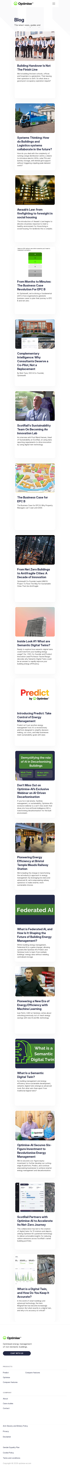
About (5, 1399)
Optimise (6, 1377)
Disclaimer (7, 1437)
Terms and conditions (11, 1458)
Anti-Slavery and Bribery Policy (15, 1426)
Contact (6, 1408)
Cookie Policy (8, 1453)
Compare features (10, 1382)
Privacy (6, 1431)
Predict (6, 1373)
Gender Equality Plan (11, 1447)
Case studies (8, 1403)
